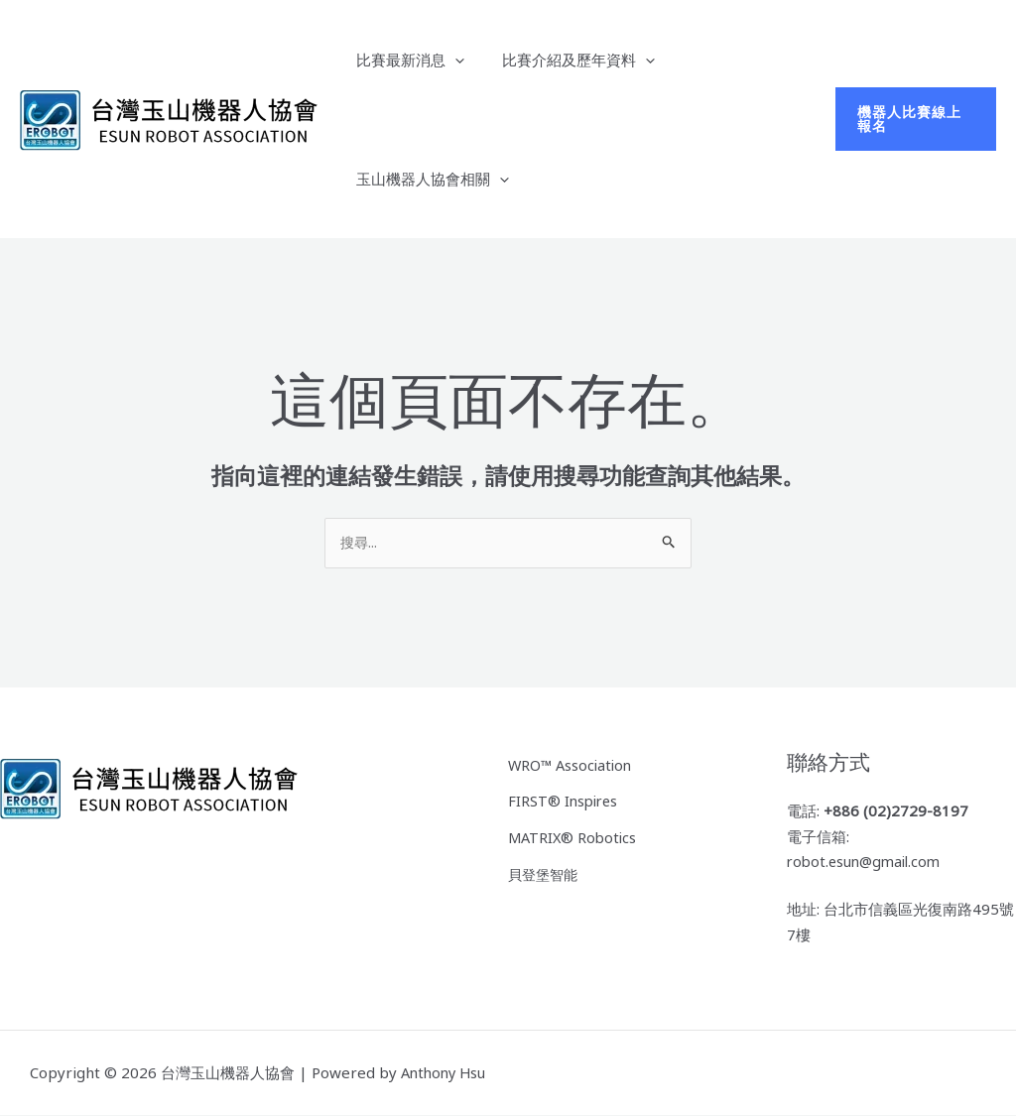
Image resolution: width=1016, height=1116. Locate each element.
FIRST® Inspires (565, 799)
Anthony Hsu (446, 1073)
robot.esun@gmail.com (868, 862)
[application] (451, 59)
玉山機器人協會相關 (428, 178)
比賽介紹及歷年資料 (566, 59)
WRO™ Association (572, 765)
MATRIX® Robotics (574, 835)
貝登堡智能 (545, 870)
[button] (912, 119)
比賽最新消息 (406, 59)
